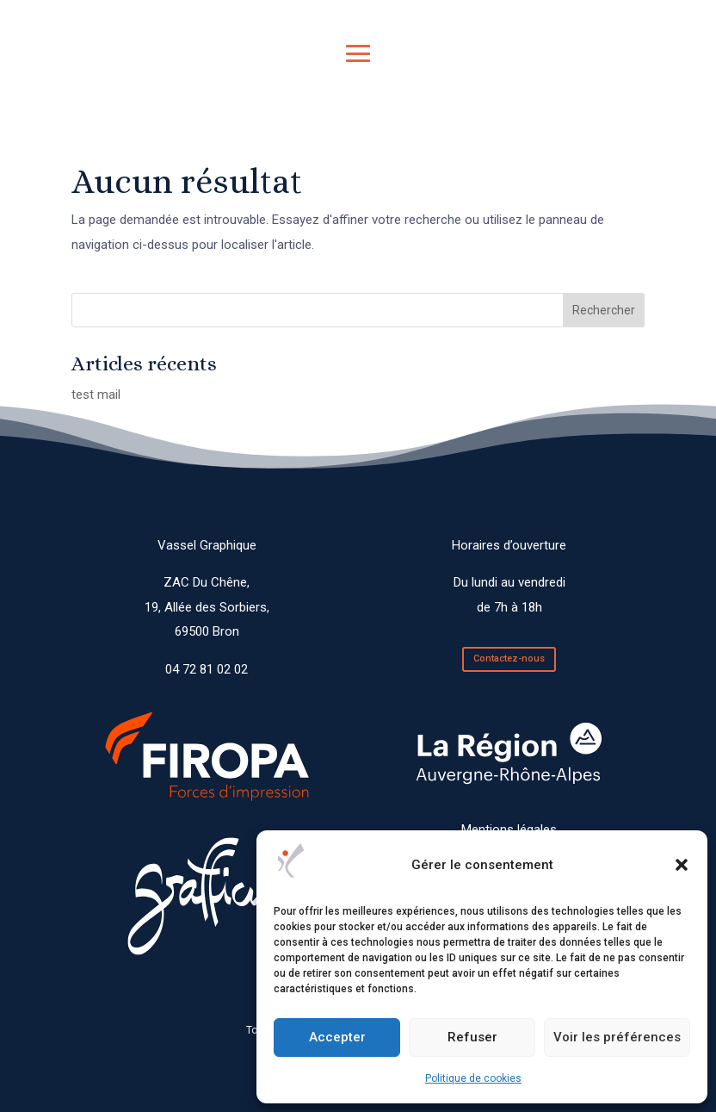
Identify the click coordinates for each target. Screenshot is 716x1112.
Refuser (472, 1037)
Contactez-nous (509, 658)
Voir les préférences (617, 1037)
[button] (681, 864)
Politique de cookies (473, 1078)
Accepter (337, 1037)
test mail (95, 394)
